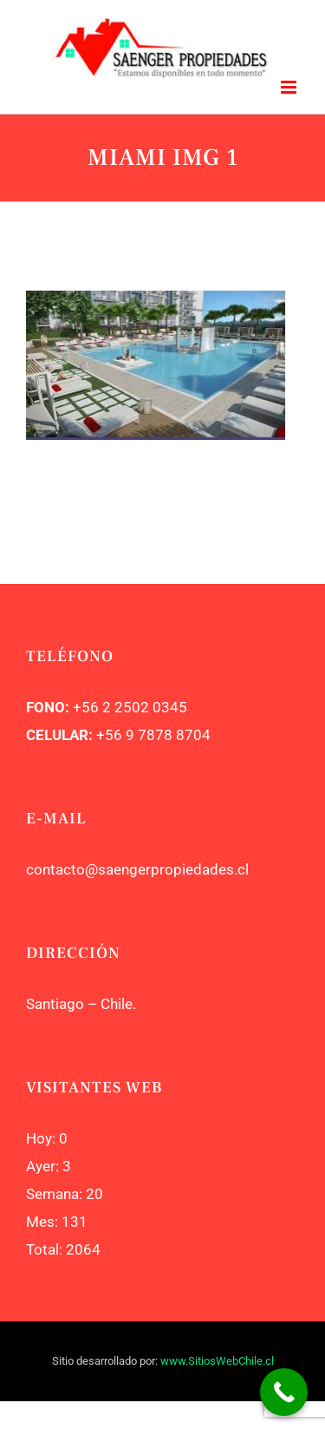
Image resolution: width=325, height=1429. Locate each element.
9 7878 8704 (166, 735)
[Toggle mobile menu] (290, 87)
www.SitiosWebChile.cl (217, 1360)
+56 (109, 735)
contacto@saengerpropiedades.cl (137, 869)
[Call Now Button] (284, 1392)
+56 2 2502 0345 (130, 707)
